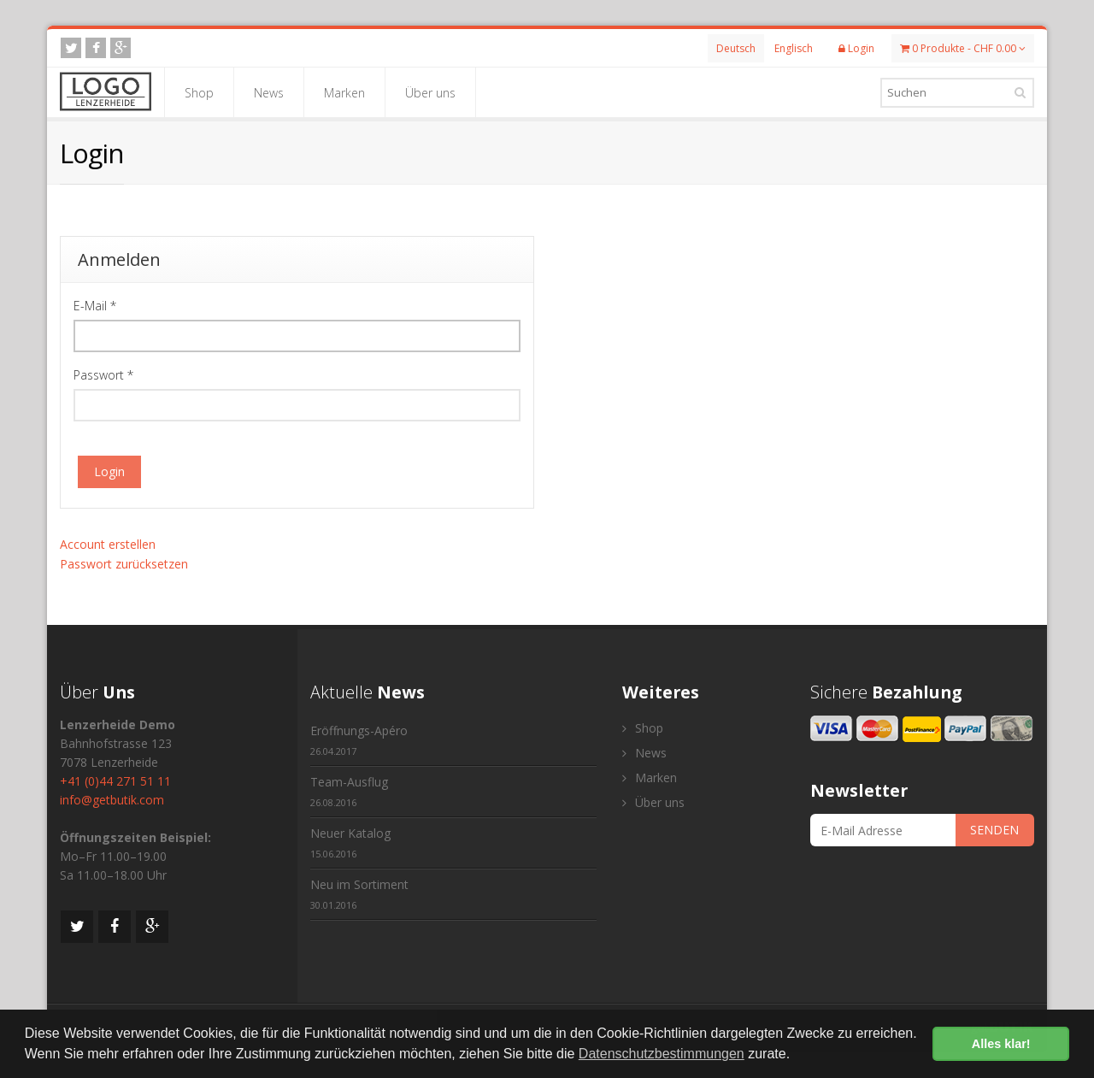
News (269, 93)
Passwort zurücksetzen (124, 564)
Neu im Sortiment (359, 893)
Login (109, 471)
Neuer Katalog (350, 842)
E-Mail (95, 305)
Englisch (793, 48)
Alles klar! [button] (1001, 1044)
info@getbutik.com (112, 800)
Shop (199, 93)
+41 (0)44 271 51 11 (115, 781)
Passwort (103, 375)
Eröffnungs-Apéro (359, 739)
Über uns (430, 93)
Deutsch (736, 48)
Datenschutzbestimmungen (661, 1053)
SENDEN (994, 830)
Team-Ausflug (349, 791)
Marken (344, 93)
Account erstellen (108, 544)
